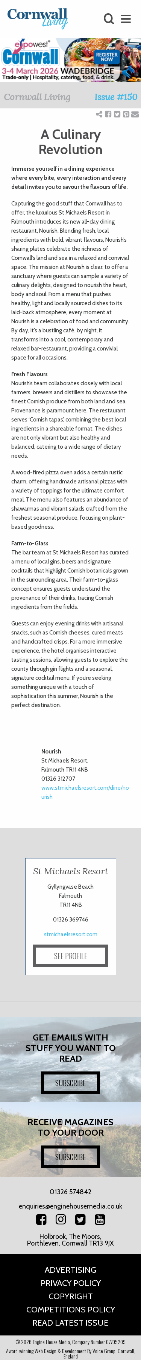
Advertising (70, 1270)
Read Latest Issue (70, 1323)
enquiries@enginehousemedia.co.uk (70, 1206)
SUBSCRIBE (70, 1082)
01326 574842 (70, 1192)
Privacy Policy (71, 1283)
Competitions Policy (70, 1309)
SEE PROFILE (70, 956)
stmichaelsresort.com (70, 934)
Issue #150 (115, 97)
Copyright (71, 1296)
